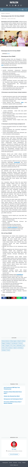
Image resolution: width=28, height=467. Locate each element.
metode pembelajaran (13, 227)
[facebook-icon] (7, 5)
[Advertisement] (14, 321)
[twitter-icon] (10, 5)
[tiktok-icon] (18, 5)
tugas (22, 102)
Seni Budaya (20, 347)
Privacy (19, 462)
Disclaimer (15, 462)
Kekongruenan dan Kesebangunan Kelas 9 (13, 399)
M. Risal (14, 449)
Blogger (3, 343)
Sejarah (15, 347)
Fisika (3, 345)
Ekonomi (20, 343)
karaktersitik (17, 162)
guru (2, 65)
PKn (6, 347)
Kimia (14, 345)
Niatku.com (16, 465)
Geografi (7, 345)
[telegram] (24, 298)
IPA (11, 345)
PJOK (3, 347)
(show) (8, 53)
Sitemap (24, 462)
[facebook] (3, 298)
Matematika (19, 345)
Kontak (10, 462)
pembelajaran (20, 274)
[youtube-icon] (15, 5)
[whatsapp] (19, 298)
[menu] (2, 9)
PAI (23, 345)
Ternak (8, 350)
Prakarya (10, 347)
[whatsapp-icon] (21, 5)
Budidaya (8, 343)
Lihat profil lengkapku (14, 454)
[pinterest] (14, 298)
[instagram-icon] (13, 5)
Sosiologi (3, 350)
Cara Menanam (15, 343)
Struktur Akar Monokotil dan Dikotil (12, 396)
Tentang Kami (5, 462)
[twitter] (9, 298)
